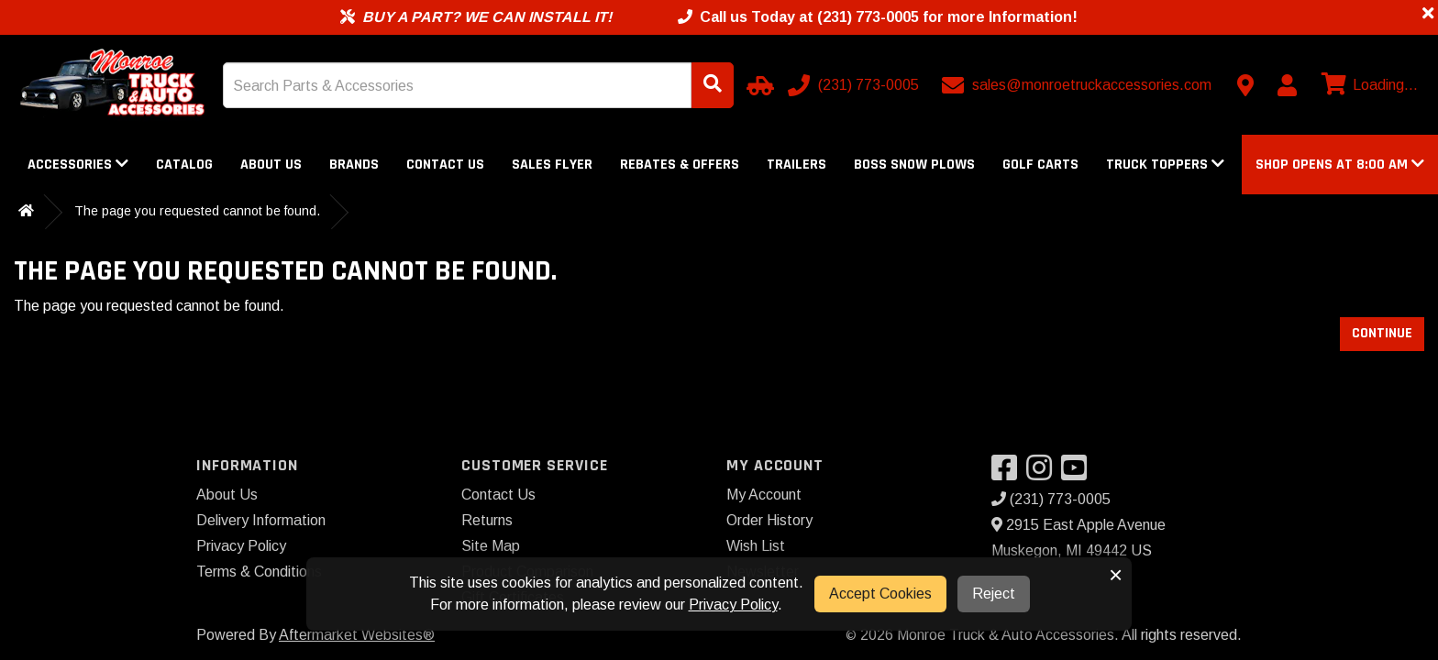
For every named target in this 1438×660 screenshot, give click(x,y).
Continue (1382, 333)
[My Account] (1287, 85)
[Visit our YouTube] (1078, 473)
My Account (764, 494)
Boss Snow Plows (914, 164)
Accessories (78, 164)
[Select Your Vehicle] (758, 85)
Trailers (796, 164)
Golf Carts (1040, 164)
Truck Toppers (1165, 164)
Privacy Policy (241, 546)
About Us (271, 164)
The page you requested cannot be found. (197, 211)
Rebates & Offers (679, 164)
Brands (354, 164)
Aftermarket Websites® (357, 635)
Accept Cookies (880, 593)
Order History (769, 520)
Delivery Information (261, 520)
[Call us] (855, 85)
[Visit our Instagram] (1043, 473)
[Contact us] (1245, 85)
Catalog (184, 164)
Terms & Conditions (259, 571)
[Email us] (1078, 85)
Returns (487, 520)
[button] (1340, 164)
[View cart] (1367, 85)
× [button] (1116, 574)
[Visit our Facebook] (1008, 473)
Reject (993, 593)
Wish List (755, 546)
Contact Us (445, 164)
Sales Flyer (552, 164)
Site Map (490, 546)
